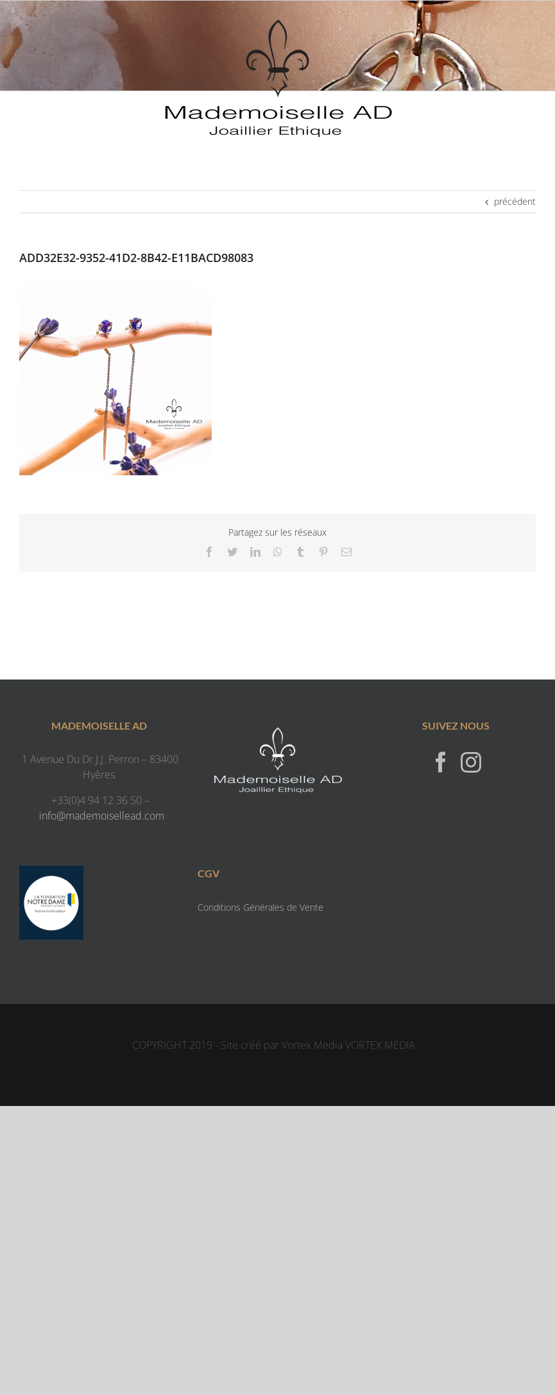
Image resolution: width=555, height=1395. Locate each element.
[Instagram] (471, 761)
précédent (515, 201)
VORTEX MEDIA (380, 1045)
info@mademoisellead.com (101, 816)
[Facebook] (441, 761)
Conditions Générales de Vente (260, 907)
